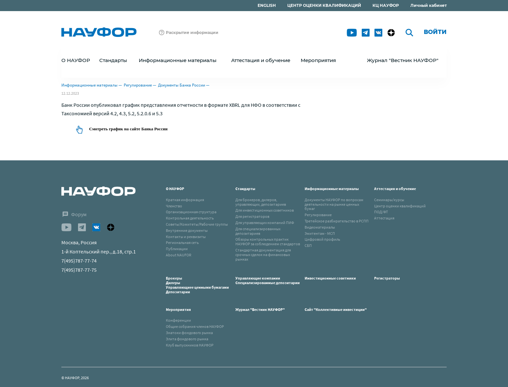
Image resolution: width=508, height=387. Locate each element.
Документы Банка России (181, 85)
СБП (308, 245)
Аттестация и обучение (395, 188)
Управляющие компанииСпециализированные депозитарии (267, 280)
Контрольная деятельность (190, 218)
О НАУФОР (175, 188)
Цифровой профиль (322, 239)
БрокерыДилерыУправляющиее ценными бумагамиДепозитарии (197, 285)
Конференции (178, 320)
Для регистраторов (252, 216)
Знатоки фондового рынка (189, 332)
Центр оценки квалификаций (400, 205)
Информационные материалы (89, 85)
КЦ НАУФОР (386, 5)
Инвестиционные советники (330, 278)
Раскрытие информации (192, 32)
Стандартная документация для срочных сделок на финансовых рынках (263, 255)
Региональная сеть (182, 242)
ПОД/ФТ (381, 211)
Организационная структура (191, 211)
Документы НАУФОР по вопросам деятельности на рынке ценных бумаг (334, 204)
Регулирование (138, 85)
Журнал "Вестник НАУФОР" (402, 60)
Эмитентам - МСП (320, 233)
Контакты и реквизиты (186, 236)
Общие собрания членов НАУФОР (195, 326)
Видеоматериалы (320, 227)
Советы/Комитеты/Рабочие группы (197, 224)
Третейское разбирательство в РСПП (337, 220)
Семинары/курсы (389, 199)
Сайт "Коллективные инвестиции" (336, 309)
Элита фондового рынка (187, 338)
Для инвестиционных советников (264, 210)
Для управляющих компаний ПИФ (264, 222)
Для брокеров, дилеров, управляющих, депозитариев (260, 202)
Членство (174, 205)
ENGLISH (267, 5)
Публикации (177, 248)
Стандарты (245, 188)
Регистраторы (387, 278)
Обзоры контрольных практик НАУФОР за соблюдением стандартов (267, 241)
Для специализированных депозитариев (257, 231)
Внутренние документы (187, 230)
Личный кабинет (428, 5)
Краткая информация (185, 199)
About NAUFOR (178, 254)
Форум (79, 214)
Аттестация (384, 218)
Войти (435, 32)
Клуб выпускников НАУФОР (190, 345)
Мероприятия (178, 309)
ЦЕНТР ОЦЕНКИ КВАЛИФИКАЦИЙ (324, 5)
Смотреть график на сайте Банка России (128, 128)
